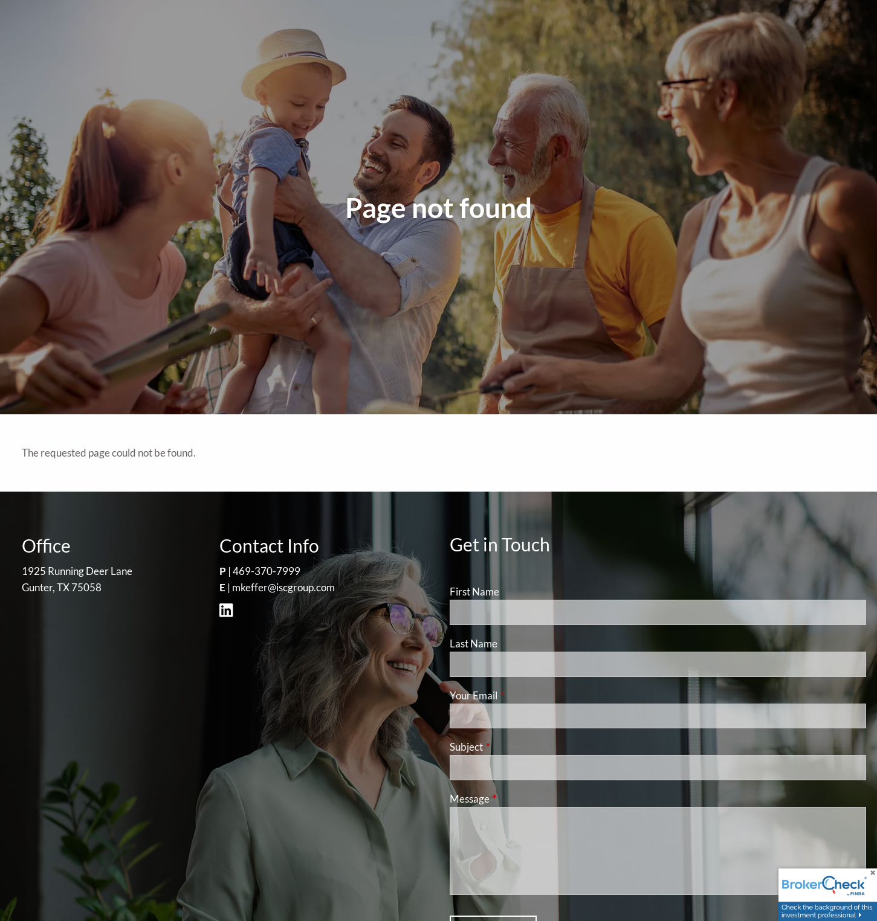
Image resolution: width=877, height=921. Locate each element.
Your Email (520, 695)
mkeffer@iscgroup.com (283, 587)
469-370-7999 (266, 571)
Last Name (473, 643)
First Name (474, 591)
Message (516, 798)
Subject (513, 746)
